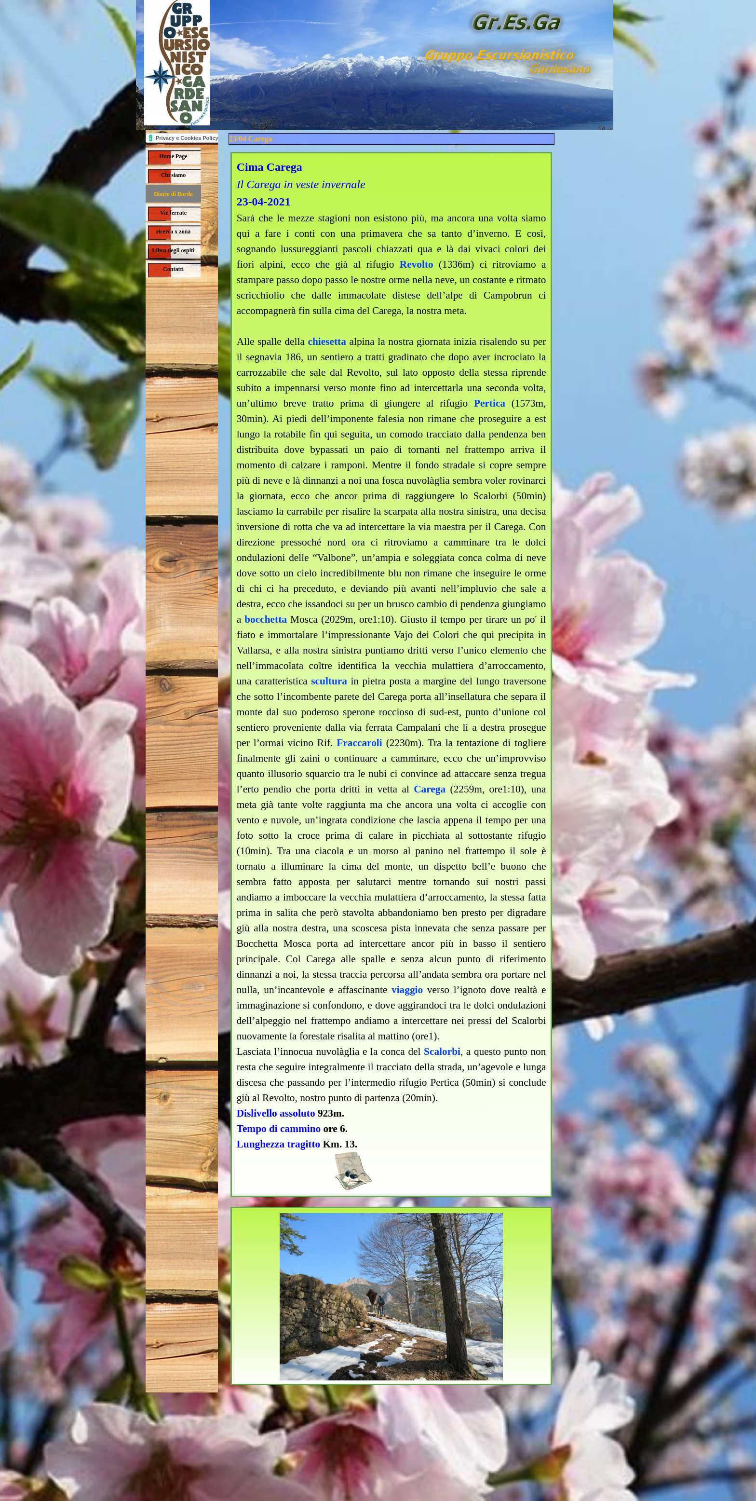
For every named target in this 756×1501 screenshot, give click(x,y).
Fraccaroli (359, 743)
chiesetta (327, 341)
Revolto (416, 264)
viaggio (407, 990)
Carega (430, 789)
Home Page (173, 156)
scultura (329, 681)
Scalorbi (442, 1051)
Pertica (489, 403)
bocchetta (265, 619)
